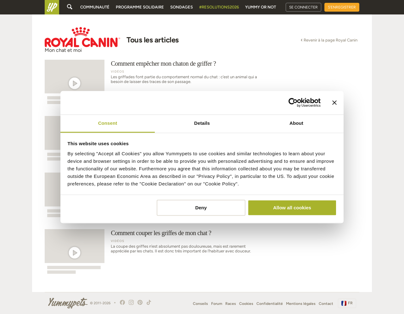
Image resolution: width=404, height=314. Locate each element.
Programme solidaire (140, 7)
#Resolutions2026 (219, 7)
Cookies (246, 303)
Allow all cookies (292, 207)
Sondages (181, 7)
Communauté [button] (94, 7)
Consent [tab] (107, 123)
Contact (326, 303)
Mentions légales (301, 303)
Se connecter (303, 7)
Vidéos (117, 71)
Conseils (200, 303)
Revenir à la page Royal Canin (328, 40)
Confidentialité (269, 303)
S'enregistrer (342, 7)
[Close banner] (334, 102)
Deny (201, 207)
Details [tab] (202, 123)
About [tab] (296, 123)
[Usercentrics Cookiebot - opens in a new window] (293, 102)
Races (230, 303)
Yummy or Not (260, 7)
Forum (216, 303)
